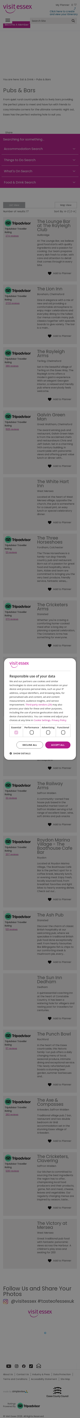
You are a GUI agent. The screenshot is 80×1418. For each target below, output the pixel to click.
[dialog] (40, 709)
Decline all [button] (30, 744)
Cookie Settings (42, 720)
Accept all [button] (58, 744)
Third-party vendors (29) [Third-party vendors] (39, 704)
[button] (20, 753)
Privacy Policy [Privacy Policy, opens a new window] (59, 720)
